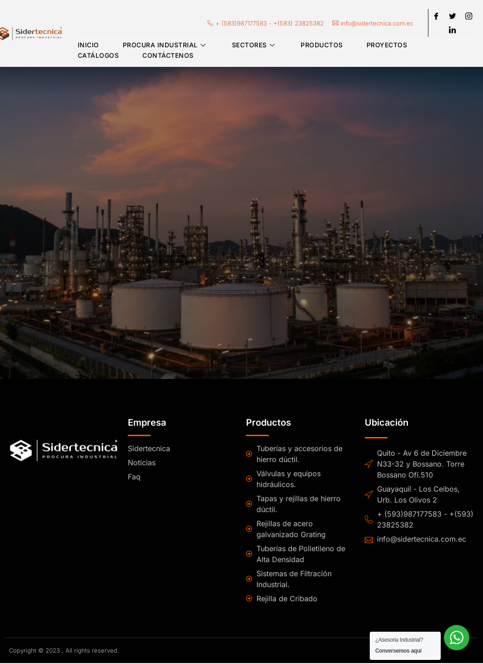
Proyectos (382, 46)
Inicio (88, 46)
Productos (318, 46)
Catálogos (98, 57)
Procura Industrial (164, 46)
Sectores (252, 46)
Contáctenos (166, 57)
